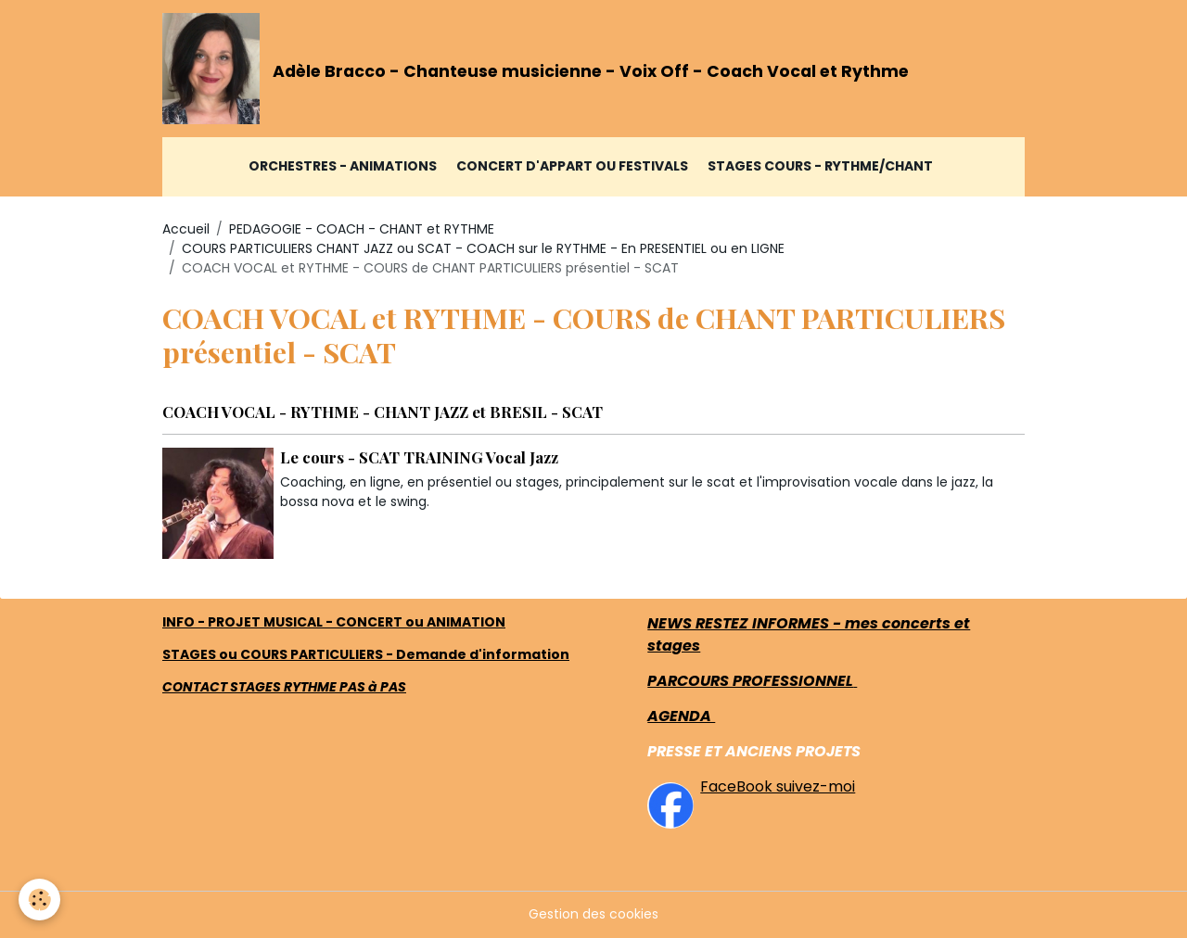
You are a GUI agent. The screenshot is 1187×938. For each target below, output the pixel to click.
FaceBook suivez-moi (777, 786)
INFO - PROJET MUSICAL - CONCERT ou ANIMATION (333, 622)
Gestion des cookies (593, 914)
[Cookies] (39, 899)
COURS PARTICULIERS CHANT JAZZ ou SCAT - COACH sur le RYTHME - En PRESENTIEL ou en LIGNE (483, 248)
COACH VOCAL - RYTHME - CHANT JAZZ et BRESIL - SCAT (382, 411)
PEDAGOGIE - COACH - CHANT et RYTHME (361, 229)
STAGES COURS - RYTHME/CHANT (820, 166)
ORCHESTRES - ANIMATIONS (343, 166)
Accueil (186, 229)
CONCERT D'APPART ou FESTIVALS (572, 166)
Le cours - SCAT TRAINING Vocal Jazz (419, 457)
